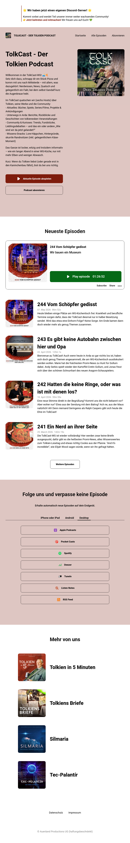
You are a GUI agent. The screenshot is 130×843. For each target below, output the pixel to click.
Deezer (68, 563)
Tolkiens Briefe (66, 702)
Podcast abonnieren (34, 188)
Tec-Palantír (64, 773)
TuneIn (68, 575)
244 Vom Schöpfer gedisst (67, 303)
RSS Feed (68, 598)
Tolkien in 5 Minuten (72, 666)
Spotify (68, 551)
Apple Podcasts (68, 528)
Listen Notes (68, 586)
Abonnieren (118, 35)
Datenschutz (56, 811)
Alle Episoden (98, 35)
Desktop (84, 516)
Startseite (80, 35)
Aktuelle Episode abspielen (34, 177)
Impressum (74, 811)
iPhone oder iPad (50, 516)
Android (69, 516)
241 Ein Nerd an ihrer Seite (67, 425)
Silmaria (59, 738)
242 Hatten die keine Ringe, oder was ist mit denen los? (79, 386)
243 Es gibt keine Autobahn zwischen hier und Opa (79, 341)
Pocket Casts (67, 540)
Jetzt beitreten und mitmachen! (43, 19)
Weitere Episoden (65, 462)
